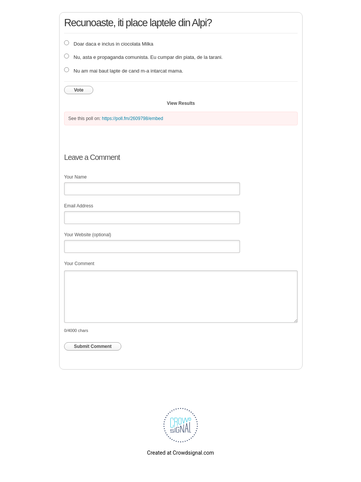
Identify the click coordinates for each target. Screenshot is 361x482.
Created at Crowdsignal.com (180, 453)
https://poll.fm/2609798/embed (132, 118)
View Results (181, 103)
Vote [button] (78, 90)
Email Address (78, 206)
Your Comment (79, 263)
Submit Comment (92, 346)
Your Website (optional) (87, 234)
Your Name (75, 177)
